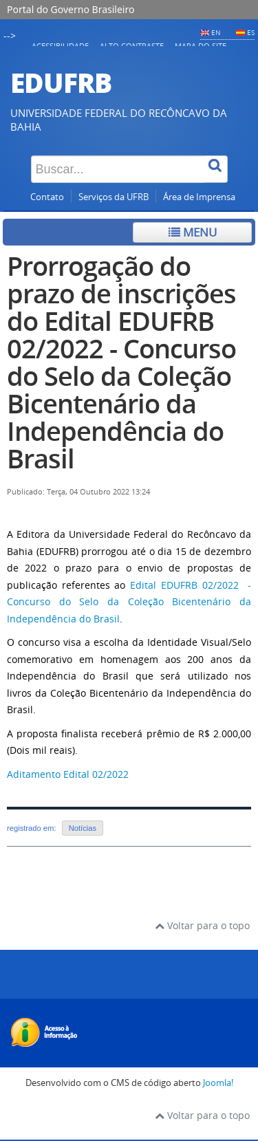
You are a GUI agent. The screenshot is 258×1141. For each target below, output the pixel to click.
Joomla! (218, 1083)
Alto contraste (132, 46)
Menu (193, 232)
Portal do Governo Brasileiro (70, 9)
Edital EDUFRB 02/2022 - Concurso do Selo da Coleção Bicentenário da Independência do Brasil (129, 601)
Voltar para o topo (202, 925)
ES (251, 32)
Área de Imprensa (199, 197)
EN (216, 32)
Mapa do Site (200, 46)
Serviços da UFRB (113, 197)
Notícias (82, 828)
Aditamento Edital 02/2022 (68, 774)
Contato (47, 197)
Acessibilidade (60, 46)
